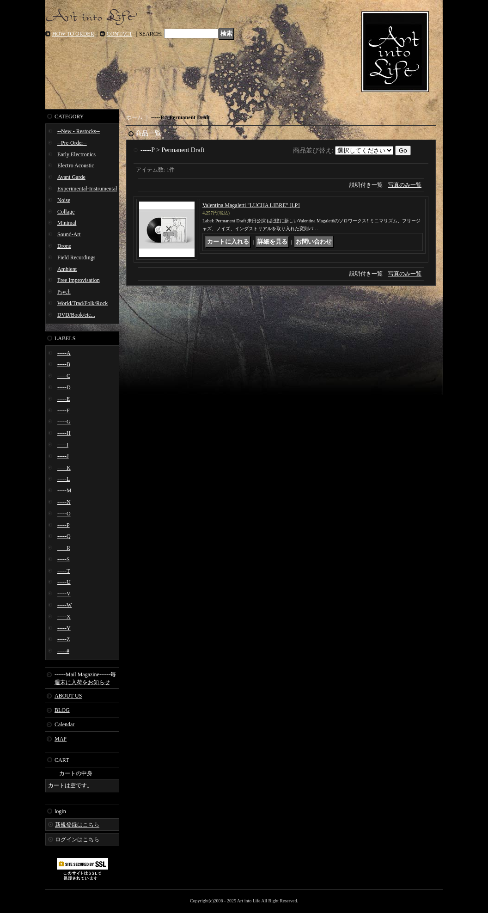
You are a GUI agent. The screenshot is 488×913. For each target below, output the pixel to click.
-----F (63, 410)
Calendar (64, 724)
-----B (63, 364)
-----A (64, 353)
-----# (63, 651)
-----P (63, 525)
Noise (63, 200)
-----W (64, 605)
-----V (64, 593)
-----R (63, 548)
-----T (63, 571)
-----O (64, 513)
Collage (65, 211)
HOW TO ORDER (73, 34)
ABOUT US (68, 695)
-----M (64, 490)
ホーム (134, 117)
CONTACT (120, 34)
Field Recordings (76, 257)
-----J (63, 456)
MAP (61, 738)
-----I (62, 444)
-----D (64, 387)
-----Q (64, 536)
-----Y (64, 628)
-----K (64, 468)
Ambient (67, 269)
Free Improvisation (78, 280)
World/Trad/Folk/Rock (82, 303)
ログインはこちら (77, 839)
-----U (64, 582)
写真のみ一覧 (404, 185)
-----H (64, 433)
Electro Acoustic (75, 165)
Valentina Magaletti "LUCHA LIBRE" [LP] (250, 205)
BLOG (62, 710)
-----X (64, 616)
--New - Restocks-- (78, 131)
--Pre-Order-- (72, 143)
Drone (64, 246)
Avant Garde (71, 177)
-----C (63, 376)
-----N (64, 502)
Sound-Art (69, 234)
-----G (64, 421)
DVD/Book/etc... (76, 315)
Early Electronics (76, 154)
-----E (63, 399)
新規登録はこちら (77, 824)
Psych (64, 291)
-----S (63, 559)
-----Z (63, 639)
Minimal (66, 223)
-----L (63, 479)
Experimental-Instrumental (87, 188)
